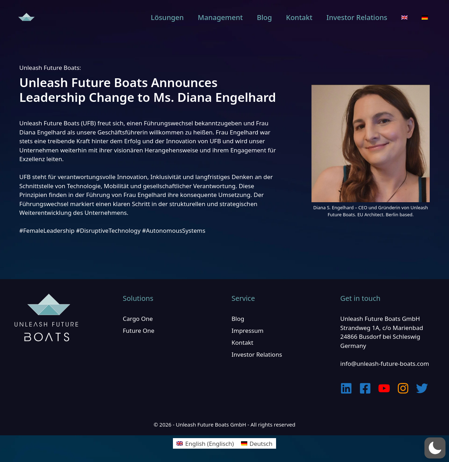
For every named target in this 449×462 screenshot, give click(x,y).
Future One (138, 330)
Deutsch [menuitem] (260, 444)
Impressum (247, 330)
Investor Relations (357, 17)
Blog (264, 17)
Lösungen (167, 17)
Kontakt (299, 17)
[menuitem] (404, 17)
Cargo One (138, 319)
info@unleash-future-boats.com (384, 363)
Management (220, 17)
